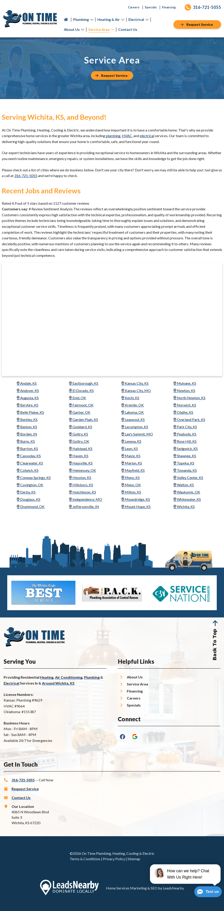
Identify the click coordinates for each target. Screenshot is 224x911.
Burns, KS (26, 441)
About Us (74, 29)
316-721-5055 (25, 175)
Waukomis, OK (186, 492)
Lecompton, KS (134, 427)
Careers (134, 7)
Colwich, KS (28, 470)
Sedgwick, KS (185, 448)
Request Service (25, 789)
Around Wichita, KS (58, 683)
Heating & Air (110, 19)
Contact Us (127, 29)
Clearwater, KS (30, 463)
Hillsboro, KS (81, 485)
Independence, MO (85, 499)
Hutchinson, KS (82, 492)
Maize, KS (130, 456)
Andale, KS (27, 383)
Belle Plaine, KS (30, 412)
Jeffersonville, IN (84, 506)
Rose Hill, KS (185, 441)
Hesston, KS (80, 477)
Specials (151, 7)
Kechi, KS (130, 398)
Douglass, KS (28, 499)
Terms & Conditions (85, 859)
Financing (169, 7)
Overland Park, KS (189, 419)
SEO (154, 888)
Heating (46, 677)
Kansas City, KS (135, 383)
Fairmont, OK (81, 405)
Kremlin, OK (132, 405)
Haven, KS (78, 456)
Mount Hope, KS (136, 506)
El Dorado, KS (81, 390)
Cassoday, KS (29, 456)
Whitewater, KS (187, 499)
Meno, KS (130, 477)
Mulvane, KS (184, 383)
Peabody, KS (184, 434)
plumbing (113, 136)
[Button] (197, 24)
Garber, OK (79, 412)
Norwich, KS (184, 405)
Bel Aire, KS (27, 405)
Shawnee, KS (184, 456)
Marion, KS (131, 463)
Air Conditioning (68, 677)
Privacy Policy (114, 859)
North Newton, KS (189, 398)
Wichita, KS (184, 506)
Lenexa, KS (131, 441)
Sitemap (134, 859)
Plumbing (83, 19)
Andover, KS (28, 390)
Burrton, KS (27, 448)
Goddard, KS (80, 427)
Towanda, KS (185, 470)
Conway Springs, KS (34, 477)
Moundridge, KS (135, 499)
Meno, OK (131, 485)
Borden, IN (27, 434)
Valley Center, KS (188, 477)
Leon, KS (129, 448)
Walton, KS (183, 485)
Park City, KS (185, 427)
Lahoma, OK (132, 412)
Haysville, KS (81, 463)
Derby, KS (26, 492)
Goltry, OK (79, 441)
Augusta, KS (28, 398)
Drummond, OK (31, 506)
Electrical (138, 19)
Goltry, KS (78, 434)
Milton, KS (131, 492)
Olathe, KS (183, 412)
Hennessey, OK (82, 470)
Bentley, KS (27, 419)
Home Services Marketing (126, 888)
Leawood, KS (133, 419)
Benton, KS (27, 427)
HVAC (127, 136)
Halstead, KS (80, 448)
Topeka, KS (183, 463)
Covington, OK (30, 485)
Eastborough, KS (83, 383)
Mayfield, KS (133, 470)
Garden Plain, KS (83, 419)
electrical (147, 136)
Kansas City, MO (136, 390)
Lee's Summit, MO (137, 434)
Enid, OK (77, 398)
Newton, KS (184, 390)
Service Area (101, 29)
